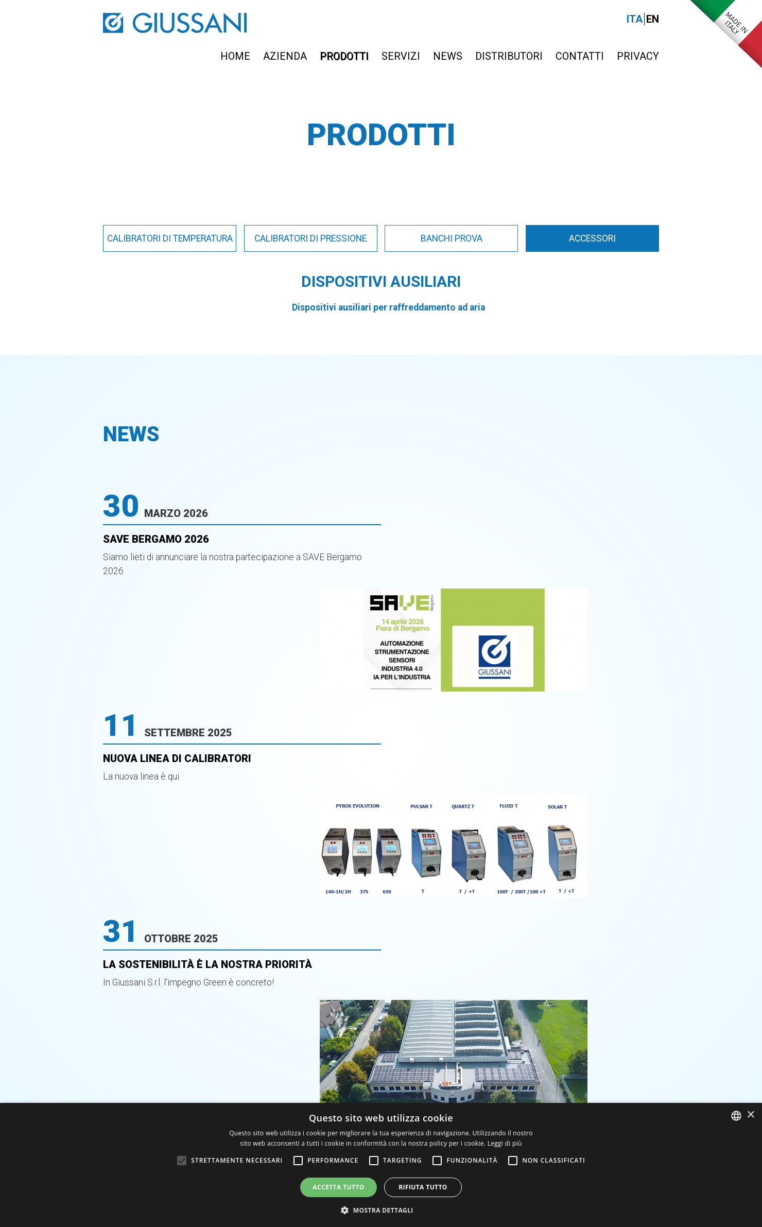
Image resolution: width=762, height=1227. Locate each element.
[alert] (381, 1165)
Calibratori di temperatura (170, 238)
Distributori (509, 56)
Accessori (592, 238)
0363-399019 (406, 1020)
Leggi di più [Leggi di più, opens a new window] (505, 1143)
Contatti (580, 56)
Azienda (285, 56)
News (447, 56)
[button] (381, 1210)
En (652, 19)
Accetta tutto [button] (338, 1187)
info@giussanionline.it (589, 1020)
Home (235, 56)
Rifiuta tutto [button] (423, 1187)
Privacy (638, 56)
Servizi (401, 56)
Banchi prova (451, 238)
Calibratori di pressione (310, 238)
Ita (635, 19)
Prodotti (344, 56)
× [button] (750, 1115)
